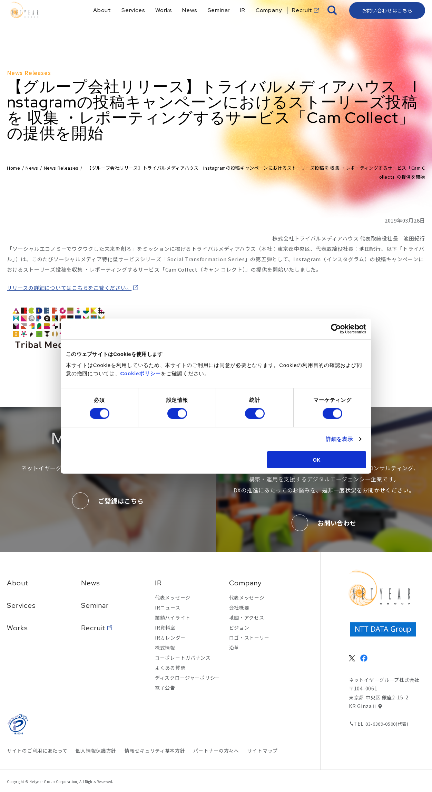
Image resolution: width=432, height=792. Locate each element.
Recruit (93, 627)
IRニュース (167, 607)
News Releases (61, 167)
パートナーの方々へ (216, 750)
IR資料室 (165, 627)
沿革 (234, 647)
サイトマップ (262, 750)
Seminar (95, 605)
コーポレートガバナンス (183, 657)
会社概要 (239, 607)
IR (158, 582)
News (32, 167)
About (18, 582)
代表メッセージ (172, 597)
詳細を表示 (339, 439)
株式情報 (165, 647)
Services (21, 605)
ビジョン (239, 627)
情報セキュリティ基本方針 (155, 750)
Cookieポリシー (140, 373)
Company (245, 582)
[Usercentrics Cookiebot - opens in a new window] (336, 329)
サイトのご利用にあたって (37, 750)
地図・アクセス (246, 617)
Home (13, 167)
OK (317, 459)
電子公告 (165, 687)
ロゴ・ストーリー (249, 637)
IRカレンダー (170, 637)
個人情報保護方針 (96, 750)
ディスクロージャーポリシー (187, 677)
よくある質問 (170, 667)
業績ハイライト (172, 617)
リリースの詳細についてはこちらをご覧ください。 (69, 287)
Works (17, 627)
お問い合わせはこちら (387, 22)
